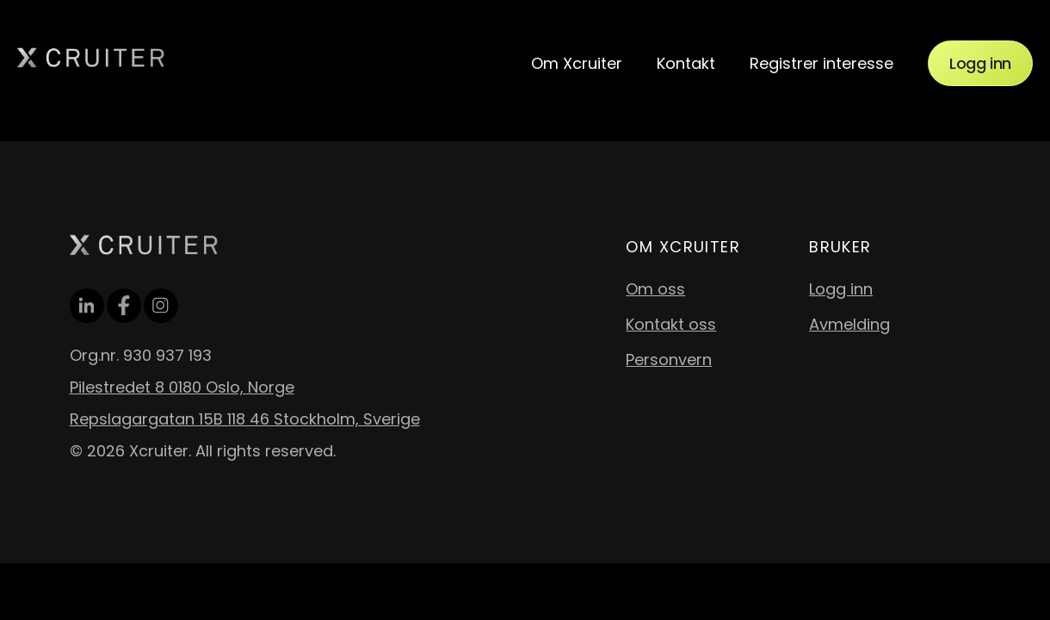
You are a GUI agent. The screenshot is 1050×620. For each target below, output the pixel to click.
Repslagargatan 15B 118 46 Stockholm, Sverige (245, 419)
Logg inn (980, 63)
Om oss (655, 289)
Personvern (669, 359)
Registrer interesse (821, 63)
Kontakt (686, 63)
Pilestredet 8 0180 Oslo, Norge (182, 387)
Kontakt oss (671, 324)
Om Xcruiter (576, 63)
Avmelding (849, 324)
